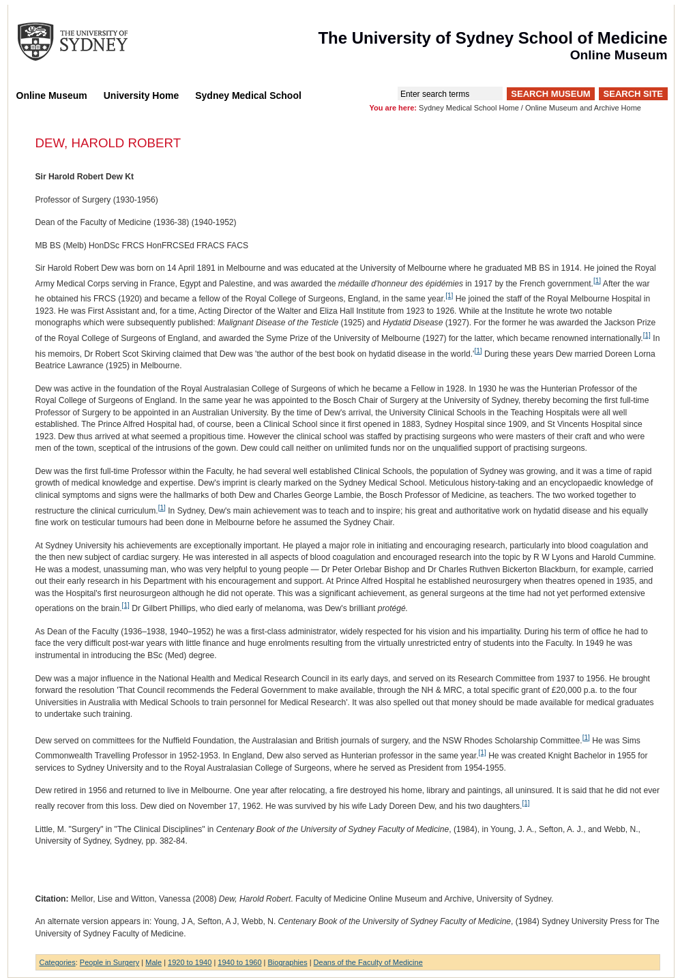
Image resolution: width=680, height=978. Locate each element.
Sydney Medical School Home (469, 108)
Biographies (288, 962)
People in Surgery (109, 962)
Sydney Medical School (248, 95)
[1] (597, 280)
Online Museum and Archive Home (583, 108)
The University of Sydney (86, 42)
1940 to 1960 (239, 962)
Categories (58, 962)
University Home (141, 95)
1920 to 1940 (189, 962)
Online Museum (51, 95)
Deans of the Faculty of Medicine (368, 962)
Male (153, 962)
